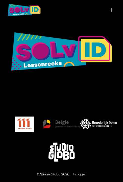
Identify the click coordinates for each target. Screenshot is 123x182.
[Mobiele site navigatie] (111, 10)
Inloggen (80, 174)
